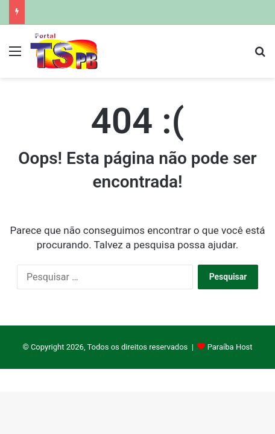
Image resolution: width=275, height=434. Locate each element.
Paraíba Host (230, 346)
